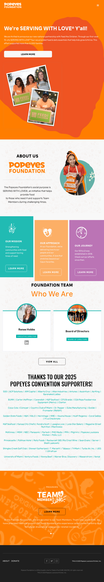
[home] (13, 5)
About (6, 561)
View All (52, 361)
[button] (98, 5)
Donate (15, 561)
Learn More (28, 54)
